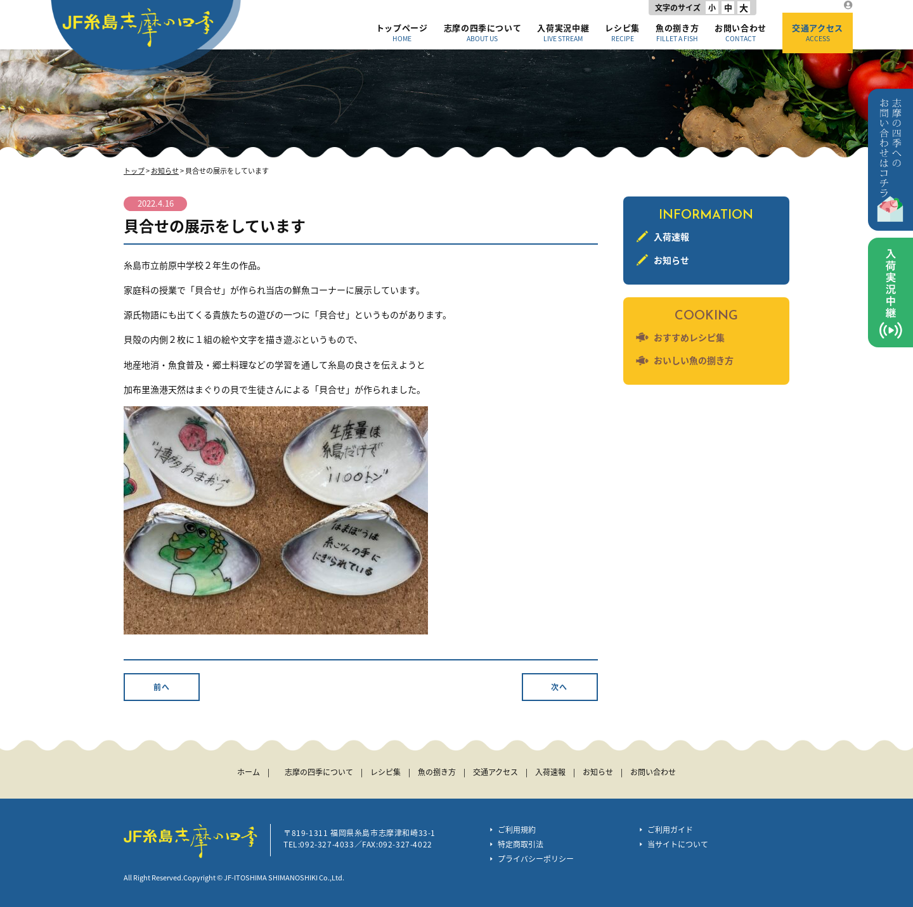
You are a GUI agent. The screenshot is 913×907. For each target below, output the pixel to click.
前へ (161, 687)
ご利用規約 (517, 829)
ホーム (248, 772)
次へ (559, 687)
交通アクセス (817, 32)
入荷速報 (671, 236)
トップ (134, 170)
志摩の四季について (483, 32)
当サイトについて (677, 844)
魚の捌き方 (677, 32)
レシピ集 (622, 32)
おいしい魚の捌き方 (694, 360)
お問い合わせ (741, 32)
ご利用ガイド (670, 829)
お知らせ (165, 170)
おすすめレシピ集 (689, 337)
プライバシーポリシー (536, 859)
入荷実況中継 (563, 32)
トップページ (402, 32)
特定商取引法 (520, 844)
